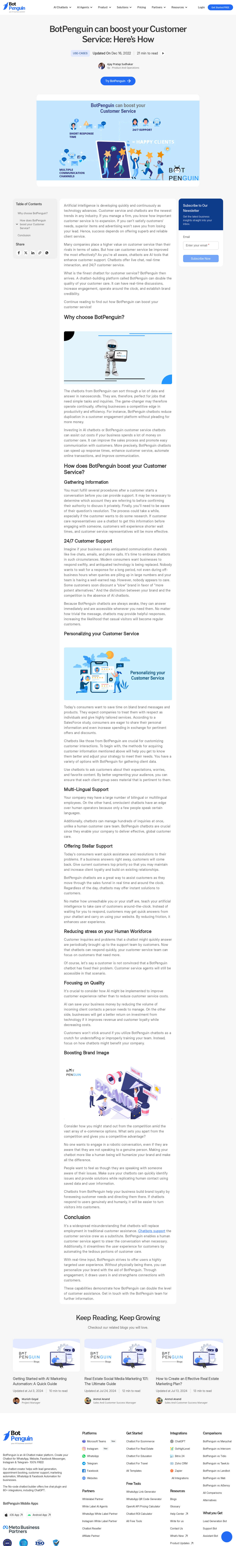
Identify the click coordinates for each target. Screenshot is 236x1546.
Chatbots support (151, 1231)
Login (201, 7)
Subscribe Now (201, 258)
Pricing (141, 7)
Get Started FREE (220, 7)
